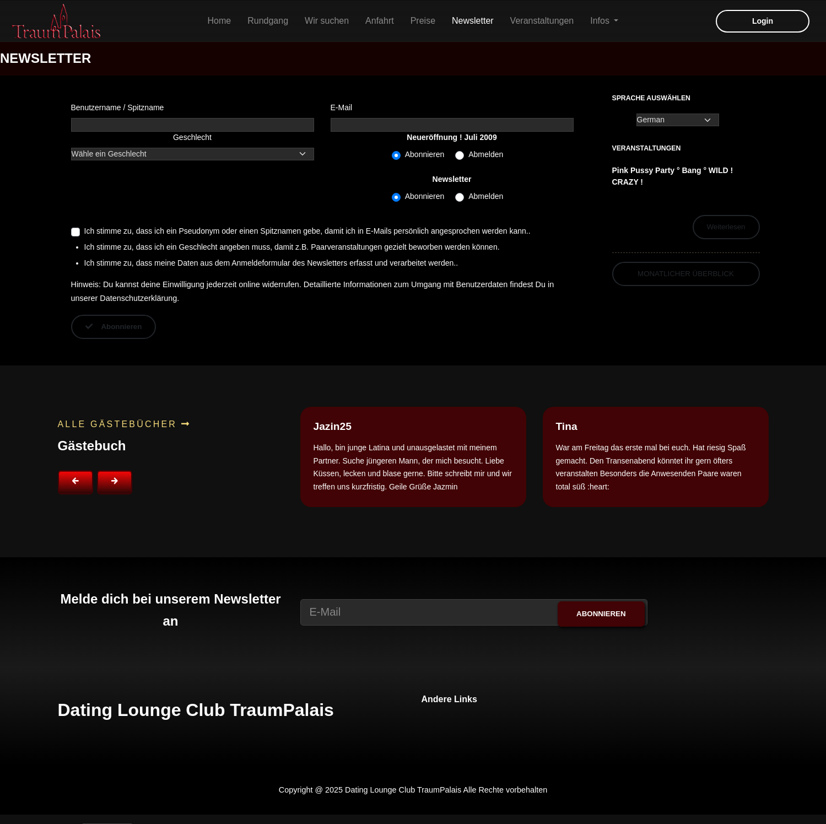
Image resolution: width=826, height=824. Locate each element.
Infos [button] (601, 20)
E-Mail (342, 107)
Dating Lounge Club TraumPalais (196, 710)
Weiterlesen (726, 227)
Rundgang (267, 20)
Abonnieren (425, 154)
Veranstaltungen (542, 20)
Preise (423, 20)
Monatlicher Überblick (686, 274)
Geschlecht (192, 137)
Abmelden (485, 154)
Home (219, 20)
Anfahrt (379, 20)
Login (762, 21)
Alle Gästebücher (124, 424)
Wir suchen (327, 20)
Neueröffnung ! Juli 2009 (451, 137)
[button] (75, 482)
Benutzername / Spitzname (117, 107)
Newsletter (473, 20)
